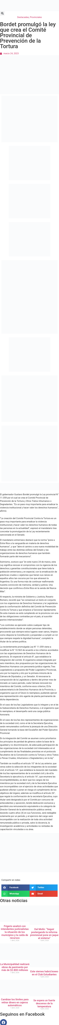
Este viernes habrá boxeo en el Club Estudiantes (44, 973)
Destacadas (23, 17)
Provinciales (36, 17)
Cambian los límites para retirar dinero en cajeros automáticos (14, 1002)
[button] (2, 13)
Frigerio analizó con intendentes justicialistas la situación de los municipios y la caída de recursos (15, 932)
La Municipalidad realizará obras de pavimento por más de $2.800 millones (14, 967)
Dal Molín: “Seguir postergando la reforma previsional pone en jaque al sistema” (44, 933)
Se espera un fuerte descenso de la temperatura (44, 1003)
